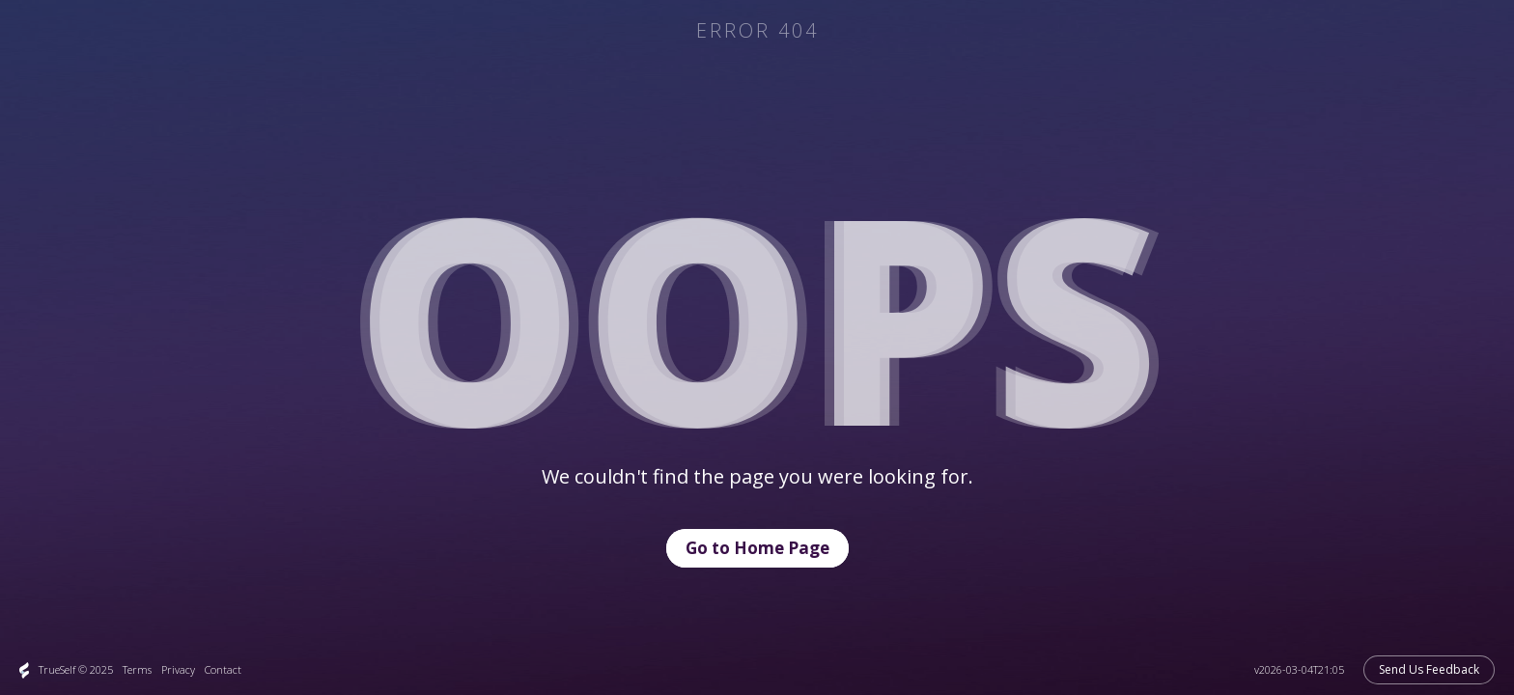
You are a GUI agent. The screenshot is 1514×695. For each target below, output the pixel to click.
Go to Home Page (757, 548)
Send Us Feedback (1429, 669)
